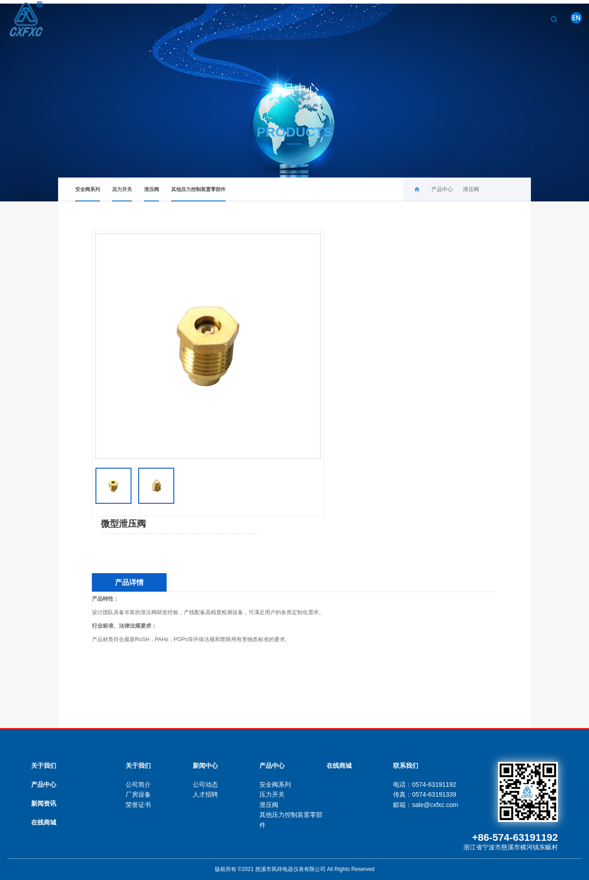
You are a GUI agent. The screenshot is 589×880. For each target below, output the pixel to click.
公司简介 (138, 784)
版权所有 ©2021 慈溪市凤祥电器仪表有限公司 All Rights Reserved (295, 869)
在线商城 (43, 822)
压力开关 (122, 194)
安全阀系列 (87, 194)
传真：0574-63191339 (424, 794)
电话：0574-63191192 (424, 784)
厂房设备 (138, 794)
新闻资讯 (43, 803)
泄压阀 (151, 194)
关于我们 (392, 18)
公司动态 (205, 784)
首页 (353, 18)
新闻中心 (483, 18)
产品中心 (437, 18)
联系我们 (528, 18)
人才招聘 (205, 794)
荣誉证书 (138, 804)
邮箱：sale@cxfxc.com (425, 804)
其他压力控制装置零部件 (198, 194)
